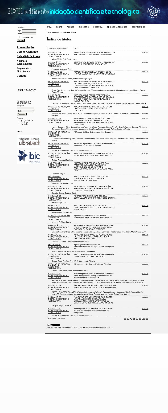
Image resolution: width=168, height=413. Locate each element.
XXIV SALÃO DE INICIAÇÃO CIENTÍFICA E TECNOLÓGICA (58, 64)
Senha (19, 34)
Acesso (70, 27)
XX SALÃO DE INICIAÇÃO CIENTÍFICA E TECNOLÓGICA (58, 84)
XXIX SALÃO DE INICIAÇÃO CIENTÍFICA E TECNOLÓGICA (58, 299)
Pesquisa (97, 27)
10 (143, 319)
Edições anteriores (117, 27)
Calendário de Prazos (28, 56)
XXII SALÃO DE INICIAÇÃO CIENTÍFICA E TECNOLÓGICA (58, 97)
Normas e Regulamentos (24, 62)
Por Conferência (27, 120)
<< (125, 319)
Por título (24, 124)
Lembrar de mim (27, 37)
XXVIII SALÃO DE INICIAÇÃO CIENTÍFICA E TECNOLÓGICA (58, 74)
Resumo (145, 52)
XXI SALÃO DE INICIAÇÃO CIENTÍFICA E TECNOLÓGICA (59, 109)
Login (19, 31)
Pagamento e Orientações (24, 69)
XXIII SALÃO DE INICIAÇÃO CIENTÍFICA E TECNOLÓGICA (58, 198)
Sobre (59, 27)
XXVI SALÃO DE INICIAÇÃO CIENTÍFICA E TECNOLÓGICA (58, 208)
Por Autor (24, 122)
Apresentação (25, 47)
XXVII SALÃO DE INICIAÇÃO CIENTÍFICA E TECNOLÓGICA (58, 165)
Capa (49, 27)
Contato (21, 75)
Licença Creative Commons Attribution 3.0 (94, 327)
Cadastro (84, 27)
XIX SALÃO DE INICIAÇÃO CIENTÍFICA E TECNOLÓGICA (59, 134)
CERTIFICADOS (138, 27)
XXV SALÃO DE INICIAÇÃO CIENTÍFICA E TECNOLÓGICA (58, 178)
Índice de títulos (69, 32)
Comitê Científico (27, 51)
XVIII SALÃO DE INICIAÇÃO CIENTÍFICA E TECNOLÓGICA (58, 54)
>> (147, 319)
